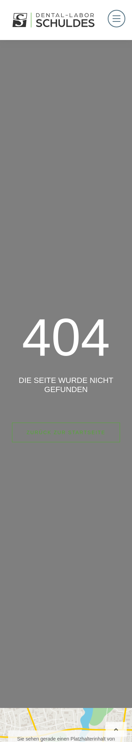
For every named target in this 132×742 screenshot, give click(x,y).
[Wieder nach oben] (116, 729)
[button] (12, 729)
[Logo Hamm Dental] (53, 20)
